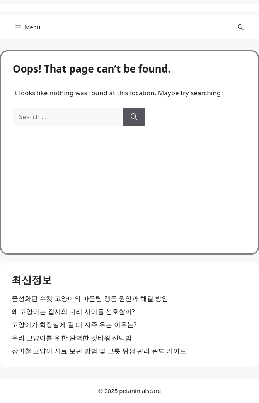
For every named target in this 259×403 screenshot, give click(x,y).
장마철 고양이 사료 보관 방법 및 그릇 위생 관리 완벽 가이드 (99, 350)
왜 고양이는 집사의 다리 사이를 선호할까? (73, 311)
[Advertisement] (129, 184)
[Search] (134, 117)
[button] (240, 27)
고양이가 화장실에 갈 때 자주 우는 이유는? (74, 324)
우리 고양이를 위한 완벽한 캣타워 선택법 (72, 337)
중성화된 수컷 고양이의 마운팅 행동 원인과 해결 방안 (90, 298)
